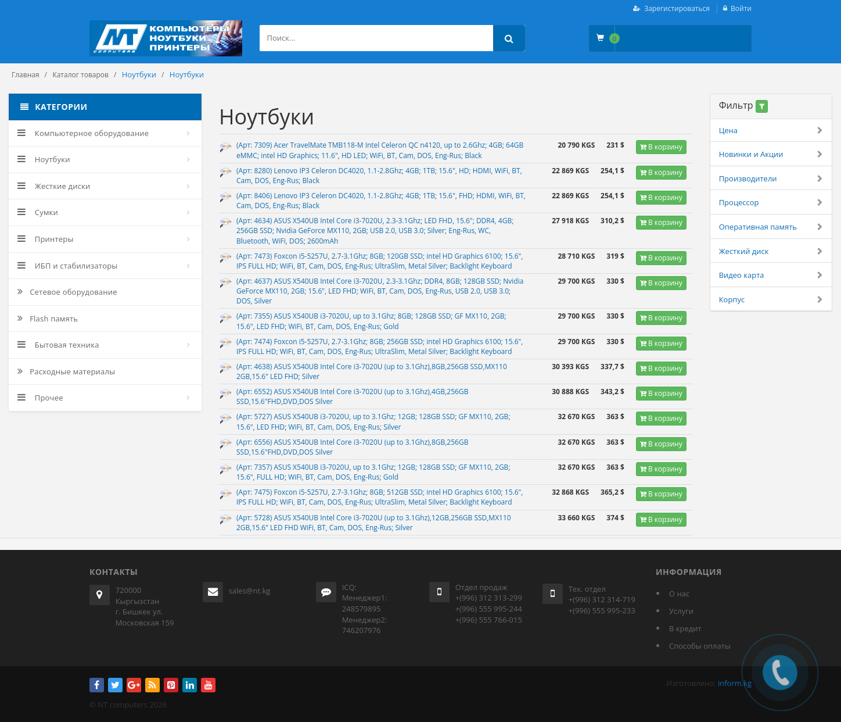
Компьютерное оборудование (83, 133)
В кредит (685, 628)
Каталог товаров (80, 75)
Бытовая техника (58, 344)
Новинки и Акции (771, 154)
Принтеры (45, 239)
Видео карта (771, 275)
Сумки (37, 212)
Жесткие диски (54, 186)
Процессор (771, 202)
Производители (771, 178)
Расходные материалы (66, 371)
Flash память (47, 318)
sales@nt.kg (250, 590)
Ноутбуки (43, 159)
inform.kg (735, 683)
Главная (25, 75)
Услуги (681, 611)
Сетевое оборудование (67, 292)
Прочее (40, 397)
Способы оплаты (700, 646)
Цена (771, 130)
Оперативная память (771, 227)
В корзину (661, 147)
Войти (741, 8)
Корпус (771, 299)
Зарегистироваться (677, 8)
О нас (679, 593)
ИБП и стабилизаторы (67, 265)
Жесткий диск (771, 251)
